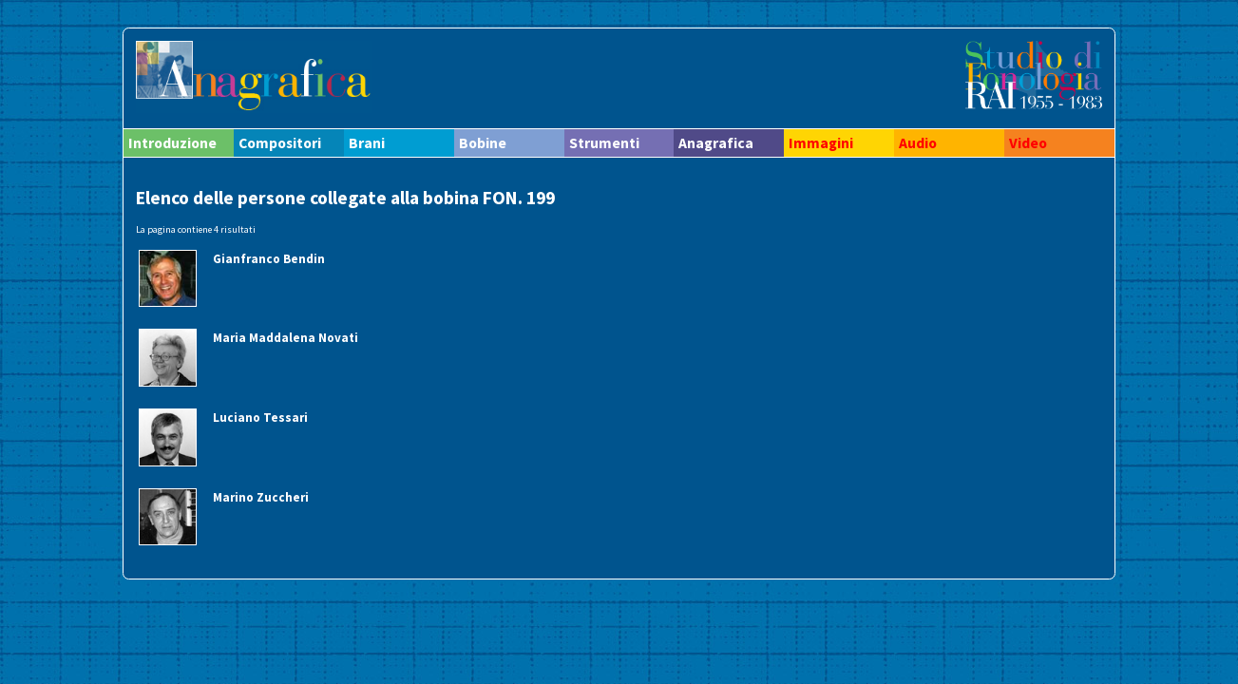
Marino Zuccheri (261, 497)
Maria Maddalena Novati (285, 338)
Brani (367, 143)
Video (1028, 143)
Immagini (821, 143)
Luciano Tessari (260, 417)
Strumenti (604, 143)
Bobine (482, 143)
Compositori (279, 143)
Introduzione (172, 143)
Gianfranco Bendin (269, 259)
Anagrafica (715, 143)
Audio (918, 143)
